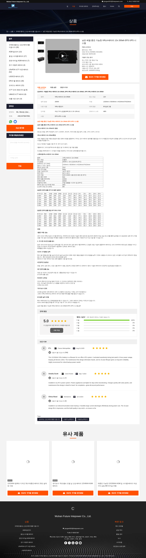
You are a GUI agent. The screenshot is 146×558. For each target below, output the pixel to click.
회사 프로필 (119, 526)
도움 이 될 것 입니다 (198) (60, 352)
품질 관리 (119, 534)
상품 (11, 31)
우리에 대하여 (83, 6)
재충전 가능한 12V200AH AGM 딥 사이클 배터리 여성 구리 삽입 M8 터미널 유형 (117, 485)
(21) (16, 85)
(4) (17, 65)
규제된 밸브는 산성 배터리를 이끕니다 (28, 31)
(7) (19, 61)
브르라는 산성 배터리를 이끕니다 (49, 419)
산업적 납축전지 (68, 419)
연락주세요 (95, 6)
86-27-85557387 (133, 1)
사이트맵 (119, 542)
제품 (73, 6)
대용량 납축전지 (82, 419)
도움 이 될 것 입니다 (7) (59, 378)
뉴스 (119, 538)
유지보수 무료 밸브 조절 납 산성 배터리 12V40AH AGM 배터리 (73, 485)
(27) (16, 76)
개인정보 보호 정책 (119, 546)
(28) (19, 46)
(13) (15, 52)
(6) (18, 90)
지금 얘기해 (20, 128)
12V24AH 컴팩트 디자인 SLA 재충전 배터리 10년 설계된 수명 (27, 485)
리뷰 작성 (57, 330)
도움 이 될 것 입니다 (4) (59, 401)
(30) (16, 81)
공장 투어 (119, 530)
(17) (18, 56)
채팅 (131, 6)
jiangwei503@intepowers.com (112, 1)
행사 (104, 6)
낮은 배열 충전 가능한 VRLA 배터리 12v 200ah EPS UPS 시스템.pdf (59, 306)
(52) (18, 71)
